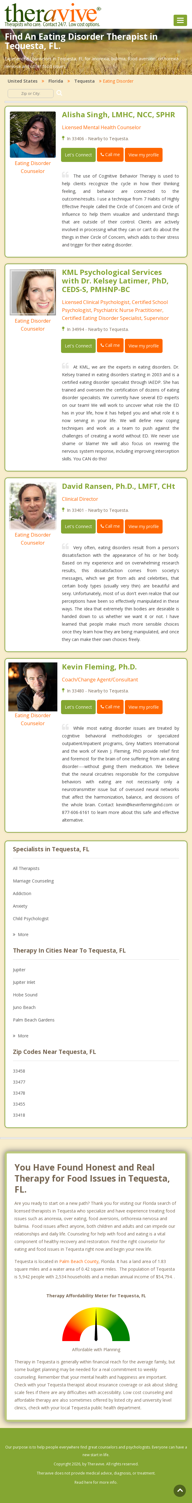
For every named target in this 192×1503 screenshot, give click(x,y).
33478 (19, 1093)
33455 (19, 1104)
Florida (55, 81)
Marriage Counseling (33, 881)
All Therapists (26, 868)
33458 (19, 1071)
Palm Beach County (78, 1261)
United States (22, 81)
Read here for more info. (96, 1482)
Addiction (22, 893)
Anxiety (20, 906)
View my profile (144, 155)
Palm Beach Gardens (34, 1020)
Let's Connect (78, 155)
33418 (19, 1115)
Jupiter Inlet (24, 982)
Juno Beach (24, 1007)
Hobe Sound (25, 995)
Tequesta (84, 81)
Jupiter (19, 970)
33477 (19, 1082)
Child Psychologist (31, 918)
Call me (110, 154)
